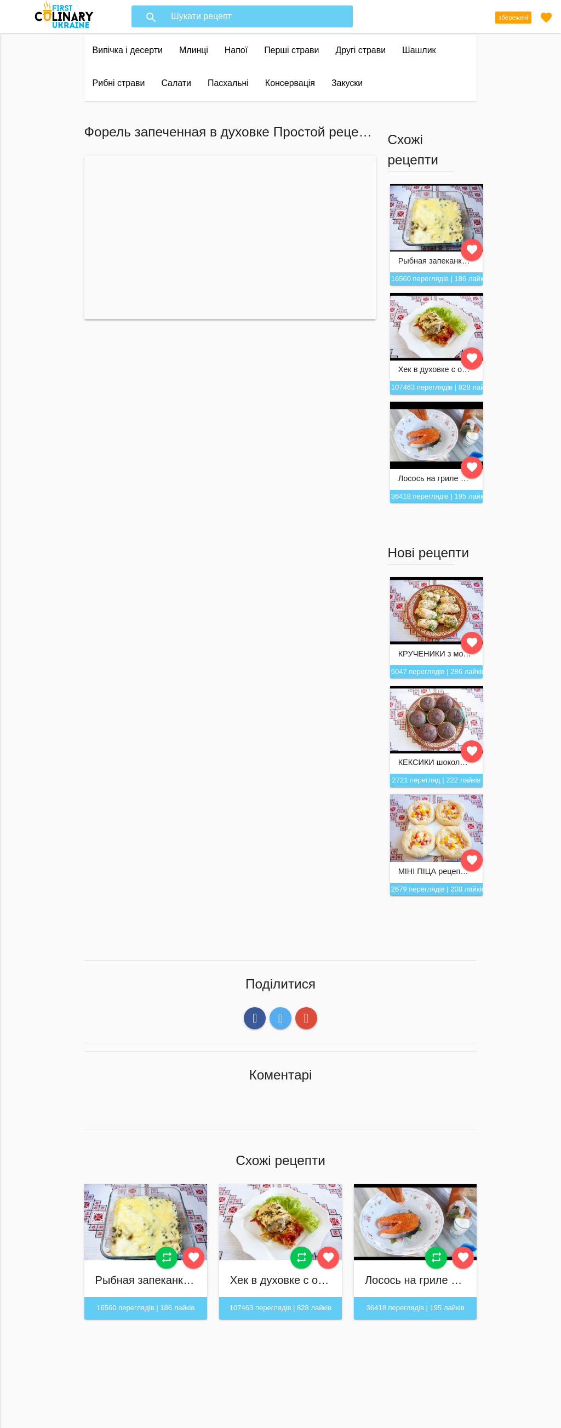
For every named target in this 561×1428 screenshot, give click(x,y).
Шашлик (419, 50)
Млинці (193, 50)
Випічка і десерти (128, 50)
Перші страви (291, 50)
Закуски (347, 83)
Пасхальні (228, 83)
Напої (236, 50)
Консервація (290, 83)
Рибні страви (119, 83)
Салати (176, 83)
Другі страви (360, 50)
